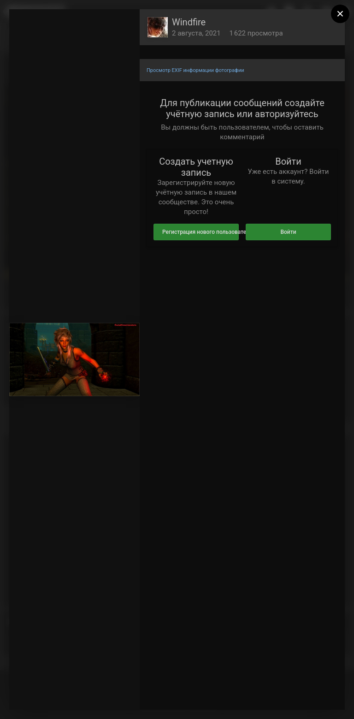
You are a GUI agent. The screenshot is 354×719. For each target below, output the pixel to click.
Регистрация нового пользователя (200, 232)
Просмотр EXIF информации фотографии (195, 70)
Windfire (189, 22)
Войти (288, 232)
